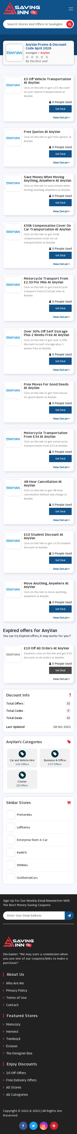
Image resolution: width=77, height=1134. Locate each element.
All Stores (12, 1087)
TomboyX (12, 1039)
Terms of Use (14, 998)
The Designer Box (17, 1053)
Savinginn (31, 52)
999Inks (17, 865)
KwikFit (17, 852)
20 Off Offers (14, 1073)
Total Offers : (15, 703)
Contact (11, 1005)
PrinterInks (19, 815)
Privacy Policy (15, 990)
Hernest (10, 1032)
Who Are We (13, 983)
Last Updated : (16, 727)
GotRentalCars (22, 878)
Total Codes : (15, 710)
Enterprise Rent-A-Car (27, 840)
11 (68, 703)
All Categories (15, 1095)
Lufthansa (18, 827)
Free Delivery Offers (20, 1080)
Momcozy (12, 1024)
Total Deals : (15, 718)
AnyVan (45, 52)
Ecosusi (10, 1046)
